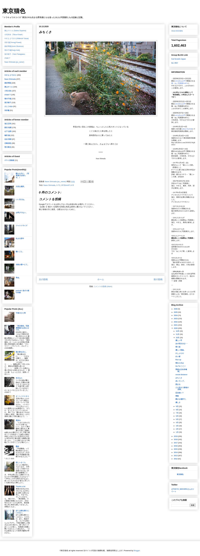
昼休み (18, 420)
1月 (177, 432)
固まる (177, 384)
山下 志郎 (7, 131)
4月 (177, 423)
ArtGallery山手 (180, 151)
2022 (176, 322)
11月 (178, 334)
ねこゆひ (174, 63)
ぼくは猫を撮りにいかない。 (22, 512)
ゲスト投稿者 (9, 160)
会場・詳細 (176, 281)
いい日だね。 (21, 199)
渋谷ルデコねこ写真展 (179, 183)
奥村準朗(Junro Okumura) (14, 46)
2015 (176, 449)
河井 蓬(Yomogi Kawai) (12, 42)
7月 (177, 413)
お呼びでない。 (21, 213)
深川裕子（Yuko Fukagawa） (15, 54)
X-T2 (58, 185)
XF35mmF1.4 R (67, 185)
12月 (178, 331)
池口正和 (7, 124)
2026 (176, 309)
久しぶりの (179, 353)
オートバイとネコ (22, 396)
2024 (176, 315)
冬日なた (19, 378)
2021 (176, 325)
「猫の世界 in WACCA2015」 (182, 262)
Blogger (137, 551)
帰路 (177, 396)
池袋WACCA (176, 138)
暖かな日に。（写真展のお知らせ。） (22, 176)
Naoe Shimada (49, 185)
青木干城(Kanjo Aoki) (12, 50)
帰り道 (177, 347)
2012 (176, 459)
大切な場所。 (21, 186)
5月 (177, 419)
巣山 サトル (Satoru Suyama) (15, 31)
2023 (176, 319)
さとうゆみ (8, 106)
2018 (176, 439)
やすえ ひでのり (10, 75)
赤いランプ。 (180, 381)
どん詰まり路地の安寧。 (182, 388)
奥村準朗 (7, 83)
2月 (177, 429)
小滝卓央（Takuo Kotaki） (14, 35)
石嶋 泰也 (7, 143)
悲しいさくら (21, 462)
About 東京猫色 (177, 31)
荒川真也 (7, 147)
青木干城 (7, 99)
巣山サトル (8, 87)
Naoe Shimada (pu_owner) (14, 62)
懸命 (17, 446)
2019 (176, 436)
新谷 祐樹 (7, 127)
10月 (178, 338)
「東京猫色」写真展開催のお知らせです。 (22, 328)
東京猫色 (13, 11)
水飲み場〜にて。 (22, 265)
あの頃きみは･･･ (181, 344)
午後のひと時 (21, 313)
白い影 (177, 356)
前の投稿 (158, 279)
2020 (176, 328)
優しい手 (178, 340)
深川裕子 (7, 103)
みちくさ (178, 378)
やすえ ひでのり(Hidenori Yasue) (16, 38)
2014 (176, 452)
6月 (177, 416)
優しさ (177, 402)
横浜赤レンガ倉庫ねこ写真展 (182, 220)
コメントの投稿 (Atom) (103, 286)
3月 (177, 426)
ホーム (100, 279)
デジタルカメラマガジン (180, 202)
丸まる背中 (20, 238)
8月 (177, 410)
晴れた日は (179, 363)
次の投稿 (43, 279)
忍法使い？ (179, 393)
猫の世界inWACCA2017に (180, 211)
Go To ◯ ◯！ (180, 366)
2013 (176, 456)
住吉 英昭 (7, 139)
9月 (177, 406)
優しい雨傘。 (180, 350)
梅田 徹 (7, 135)
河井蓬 (6, 110)
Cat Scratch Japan (178, 59)
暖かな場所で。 (181, 399)
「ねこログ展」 (180, 251)
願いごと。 (20, 252)
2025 (176, 312)
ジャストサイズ (21, 226)
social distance (181, 375)
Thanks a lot (20, 486)
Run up (178, 360)
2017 (176, 443)
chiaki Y (7, 58)
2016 (176, 446)
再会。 (18, 278)
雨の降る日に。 (21, 352)
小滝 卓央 (7, 91)
